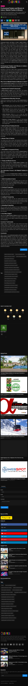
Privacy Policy (11, 683)
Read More (23, 249)
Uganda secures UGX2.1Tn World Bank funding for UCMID (18, 663)
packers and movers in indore (10, 256)
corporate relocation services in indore (11, 276)
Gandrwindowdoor (3, 374)
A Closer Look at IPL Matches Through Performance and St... (16, 651)
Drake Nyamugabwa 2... (12, 556)
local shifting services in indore (10, 283)
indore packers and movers (9, 258)
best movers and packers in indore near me (12, 269)
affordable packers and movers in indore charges (13, 271)
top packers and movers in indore (10, 260)
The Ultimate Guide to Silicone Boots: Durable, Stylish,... (17, 549)
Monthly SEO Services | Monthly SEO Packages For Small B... (13, 478)
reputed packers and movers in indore (11, 285)
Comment (3, 499)
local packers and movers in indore (10, 289)
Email (2, 494)
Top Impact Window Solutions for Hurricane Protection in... (13, 373)
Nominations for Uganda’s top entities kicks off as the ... (18, 566)
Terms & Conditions (4, 683)
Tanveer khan (11, 550)
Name (2, 489)
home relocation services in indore (10, 278)
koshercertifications (4, 395)
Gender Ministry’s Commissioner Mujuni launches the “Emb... (18, 555)
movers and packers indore (20, 254)
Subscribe (25, 675)
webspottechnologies (4, 480)
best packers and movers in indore (10, 263)
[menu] (1, 2)
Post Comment (4, 507)
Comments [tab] (3, 486)
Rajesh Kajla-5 (3, 331)
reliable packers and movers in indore (11, 265)
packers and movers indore (9, 254)
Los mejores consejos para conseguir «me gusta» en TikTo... (18, 572)
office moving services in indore (10, 280)
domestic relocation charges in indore (11, 274)
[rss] (22, 644)
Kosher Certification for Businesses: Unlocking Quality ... (12, 394)
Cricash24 (10, 652)
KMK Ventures (11, 658)
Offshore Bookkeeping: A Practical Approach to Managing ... (18, 657)
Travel (2, 585)
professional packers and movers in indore (12, 291)
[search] (26, 2)
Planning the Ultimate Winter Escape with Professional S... (13, 436)
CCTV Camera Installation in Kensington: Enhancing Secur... (13, 415)
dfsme (2, 459)
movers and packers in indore (21, 256)
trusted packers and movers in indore (11, 287)
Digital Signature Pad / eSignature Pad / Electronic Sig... (12, 457)
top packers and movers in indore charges (12, 267)
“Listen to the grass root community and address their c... (18, 561)
